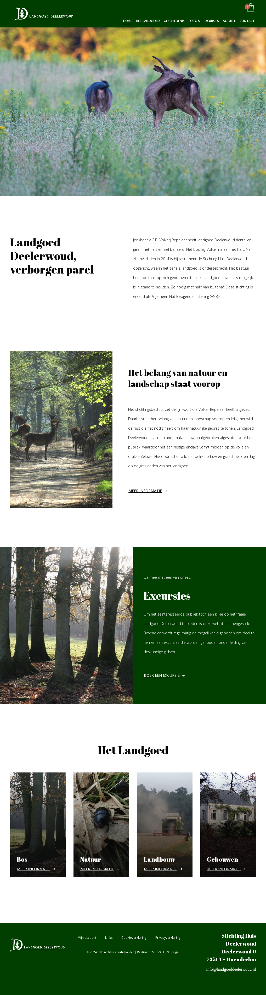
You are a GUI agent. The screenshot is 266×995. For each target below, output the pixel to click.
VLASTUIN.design (165, 952)
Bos (22, 859)
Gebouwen (222, 859)
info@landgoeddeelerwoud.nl (231, 969)
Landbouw (159, 859)
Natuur (90, 859)
